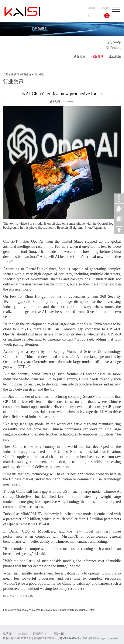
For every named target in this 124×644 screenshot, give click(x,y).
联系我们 (8, 633)
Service (91, 7)
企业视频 (115, 56)
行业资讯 (97, 56)
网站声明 (38, 633)
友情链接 (23, 633)
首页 (16, 74)
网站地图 (59, 633)
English (105, 7)
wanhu (114, 638)
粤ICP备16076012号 (71, 638)
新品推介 (80, 56)
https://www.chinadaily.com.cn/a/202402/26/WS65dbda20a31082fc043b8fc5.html (48, 610)
